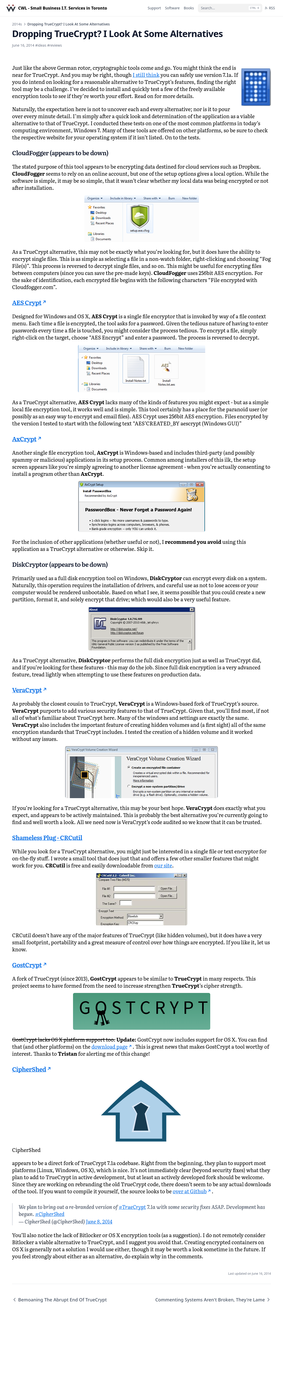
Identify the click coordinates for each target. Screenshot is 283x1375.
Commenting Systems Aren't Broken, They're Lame (213, 1300)
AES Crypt (29, 302)
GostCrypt (30, 964)
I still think (146, 74)
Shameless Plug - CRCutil (47, 837)
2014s (17, 24)
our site (163, 865)
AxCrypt (27, 438)
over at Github (192, 1191)
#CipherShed (49, 1213)
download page (111, 1046)
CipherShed (32, 1069)
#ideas (40, 45)
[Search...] (230, 8)
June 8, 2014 (99, 1221)
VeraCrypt (30, 689)
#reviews (54, 45)
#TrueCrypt (132, 1206)
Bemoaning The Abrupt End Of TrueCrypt (59, 1300)
